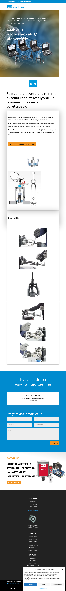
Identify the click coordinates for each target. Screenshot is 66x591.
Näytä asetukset (57, 584)
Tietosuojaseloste (43, 588)
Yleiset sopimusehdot (13, 583)
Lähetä (55, 443)
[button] (63, 569)
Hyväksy (30, 584)
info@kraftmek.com (33, 510)
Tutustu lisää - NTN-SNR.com (22, 144)
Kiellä (43, 584)
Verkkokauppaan (13, 482)
